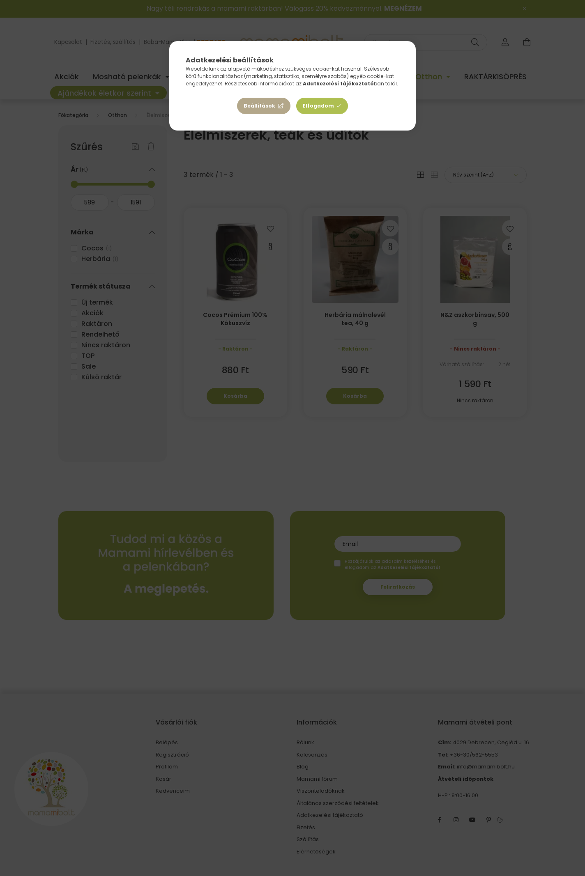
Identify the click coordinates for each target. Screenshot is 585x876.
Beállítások (259, 105)
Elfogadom (318, 105)
